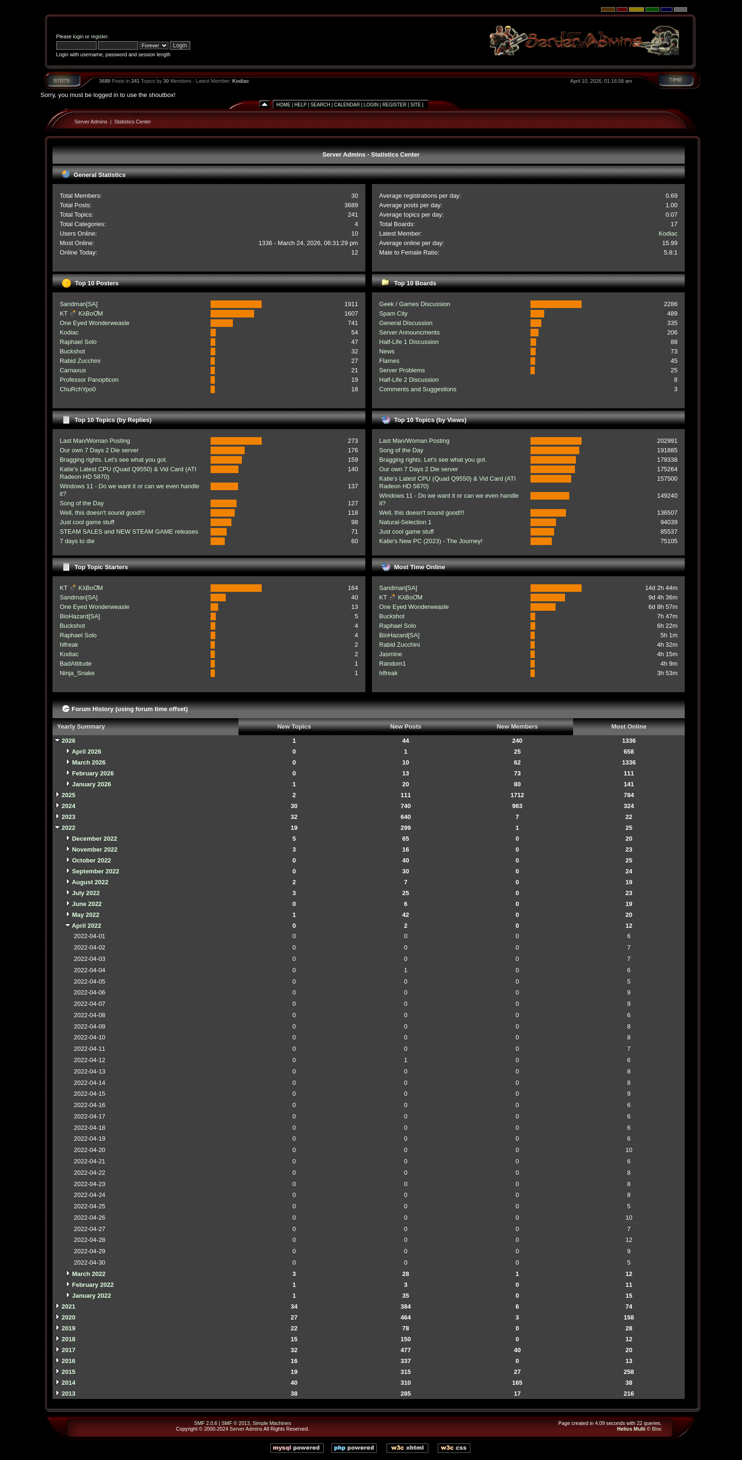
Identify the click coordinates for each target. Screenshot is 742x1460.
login (78, 36)
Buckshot (72, 351)
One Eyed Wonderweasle (94, 322)
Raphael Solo (78, 341)
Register (394, 104)
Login (371, 104)
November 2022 (94, 849)
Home (283, 104)
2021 (68, 1306)
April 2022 (86, 925)
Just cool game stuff (87, 522)
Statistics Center (133, 121)
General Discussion (406, 322)
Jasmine (390, 654)
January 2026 (91, 784)
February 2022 (93, 1284)
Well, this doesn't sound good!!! (102, 512)
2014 (68, 1382)
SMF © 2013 (235, 1423)
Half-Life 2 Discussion (409, 379)
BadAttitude (75, 663)
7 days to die (77, 541)
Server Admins (91, 121)
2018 (68, 1339)
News (387, 351)
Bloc (657, 1429)
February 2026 (93, 773)
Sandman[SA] (78, 304)
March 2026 (89, 762)
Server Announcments (409, 332)
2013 (68, 1393)
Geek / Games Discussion (414, 304)
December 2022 (94, 838)
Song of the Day (82, 503)
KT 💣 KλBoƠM (81, 313)
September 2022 (95, 871)
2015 (68, 1371)
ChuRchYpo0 (78, 389)
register (99, 36)
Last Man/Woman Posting (95, 440)
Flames (389, 360)
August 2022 (90, 882)
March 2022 (89, 1273)
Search (320, 104)
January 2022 (91, 1295)
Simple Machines (272, 1423)
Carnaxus (73, 370)
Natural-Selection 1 (405, 522)
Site (415, 104)
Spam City (393, 313)
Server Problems (402, 370)
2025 (68, 795)
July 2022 (86, 893)
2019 (68, 1328)
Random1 (392, 663)
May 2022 (85, 914)
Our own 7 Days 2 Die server (99, 450)
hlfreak (69, 644)
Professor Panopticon (89, 379)
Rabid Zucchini (80, 360)
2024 (68, 805)
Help (300, 104)
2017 (68, 1350)
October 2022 (91, 860)
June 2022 (87, 903)
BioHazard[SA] (80, 616)
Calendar (347, 104)
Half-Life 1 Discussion (409, 341)
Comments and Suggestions (417, 389)
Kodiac (240, 81)
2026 (68, 740)
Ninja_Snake (77, 673)
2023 (68, 816)
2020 (68, 1317)
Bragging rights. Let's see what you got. (113, 459)
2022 (68, 827)
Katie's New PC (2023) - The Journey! (430, 541)
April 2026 (86, 751)
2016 (68, 1360)
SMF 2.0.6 (205, 1423)
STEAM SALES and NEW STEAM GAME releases (129, 531)
